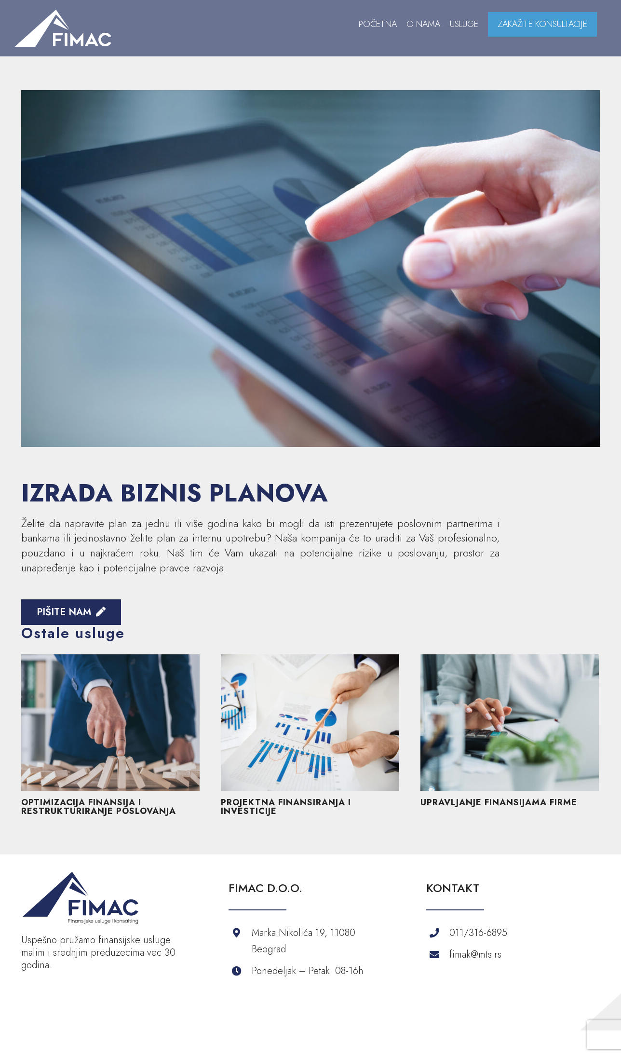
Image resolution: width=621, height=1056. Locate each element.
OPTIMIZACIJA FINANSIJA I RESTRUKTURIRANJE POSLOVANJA (98, 806)
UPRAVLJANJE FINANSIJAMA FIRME (498, 802)
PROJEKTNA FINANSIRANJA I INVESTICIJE (286, 806)
